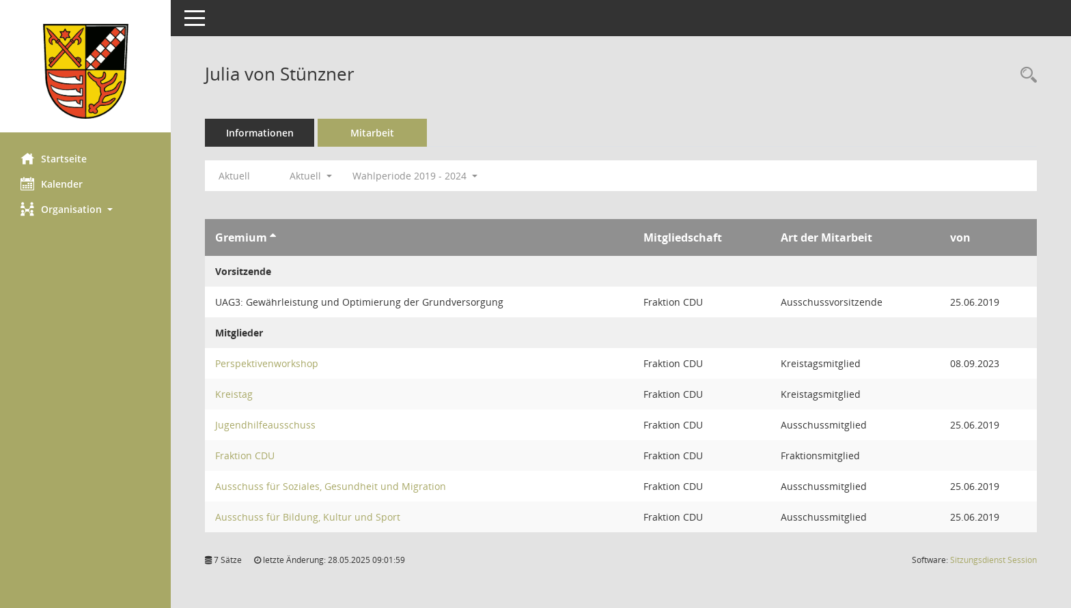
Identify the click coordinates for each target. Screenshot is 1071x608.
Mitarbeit (372, 132)
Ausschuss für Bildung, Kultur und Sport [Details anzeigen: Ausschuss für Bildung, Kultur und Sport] (307, 516)
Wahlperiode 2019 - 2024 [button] (414, 175)
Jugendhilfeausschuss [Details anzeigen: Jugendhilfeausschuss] (265, 424)
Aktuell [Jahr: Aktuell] (234, 175)
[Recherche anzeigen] (1025, 75)
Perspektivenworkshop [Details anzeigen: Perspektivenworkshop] (266, 363)
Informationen (260, 132)
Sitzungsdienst (993, 560)
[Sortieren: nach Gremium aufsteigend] (273, 237)
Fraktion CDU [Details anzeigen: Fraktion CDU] (245, 455)
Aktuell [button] (311, 175)
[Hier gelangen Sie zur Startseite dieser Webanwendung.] (85, 71)
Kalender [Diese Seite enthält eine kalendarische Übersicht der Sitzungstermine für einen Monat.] (51, 183)
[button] (85, 209)
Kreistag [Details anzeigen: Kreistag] (234, 394)
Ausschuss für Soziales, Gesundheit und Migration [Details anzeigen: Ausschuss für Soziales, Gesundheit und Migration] (330, 486)
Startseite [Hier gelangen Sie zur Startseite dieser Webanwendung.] (53, 158)
